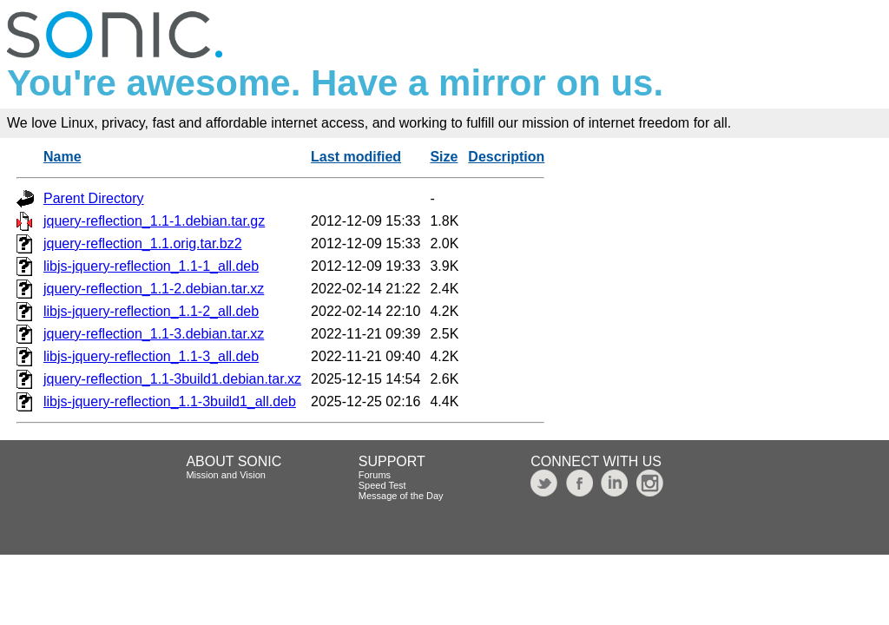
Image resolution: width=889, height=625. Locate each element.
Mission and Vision (226, 475)
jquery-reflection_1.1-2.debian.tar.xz (153, 288)
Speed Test (382, 485)
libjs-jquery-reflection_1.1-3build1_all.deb (169, 401)
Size (444, 156)
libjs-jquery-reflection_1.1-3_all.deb (151, 356)
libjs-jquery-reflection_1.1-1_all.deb (151, 266)
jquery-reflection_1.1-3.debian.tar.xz (153, 333)
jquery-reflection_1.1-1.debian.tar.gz (154, 221)
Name (62, 156)
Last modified (356, 156)
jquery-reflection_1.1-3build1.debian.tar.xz (172, 379)
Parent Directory (93, 198)
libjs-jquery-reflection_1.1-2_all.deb (151, 311)
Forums (375, 475)
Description (506, 156)
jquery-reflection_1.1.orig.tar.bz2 (142, 243)
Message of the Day (401, 495)
